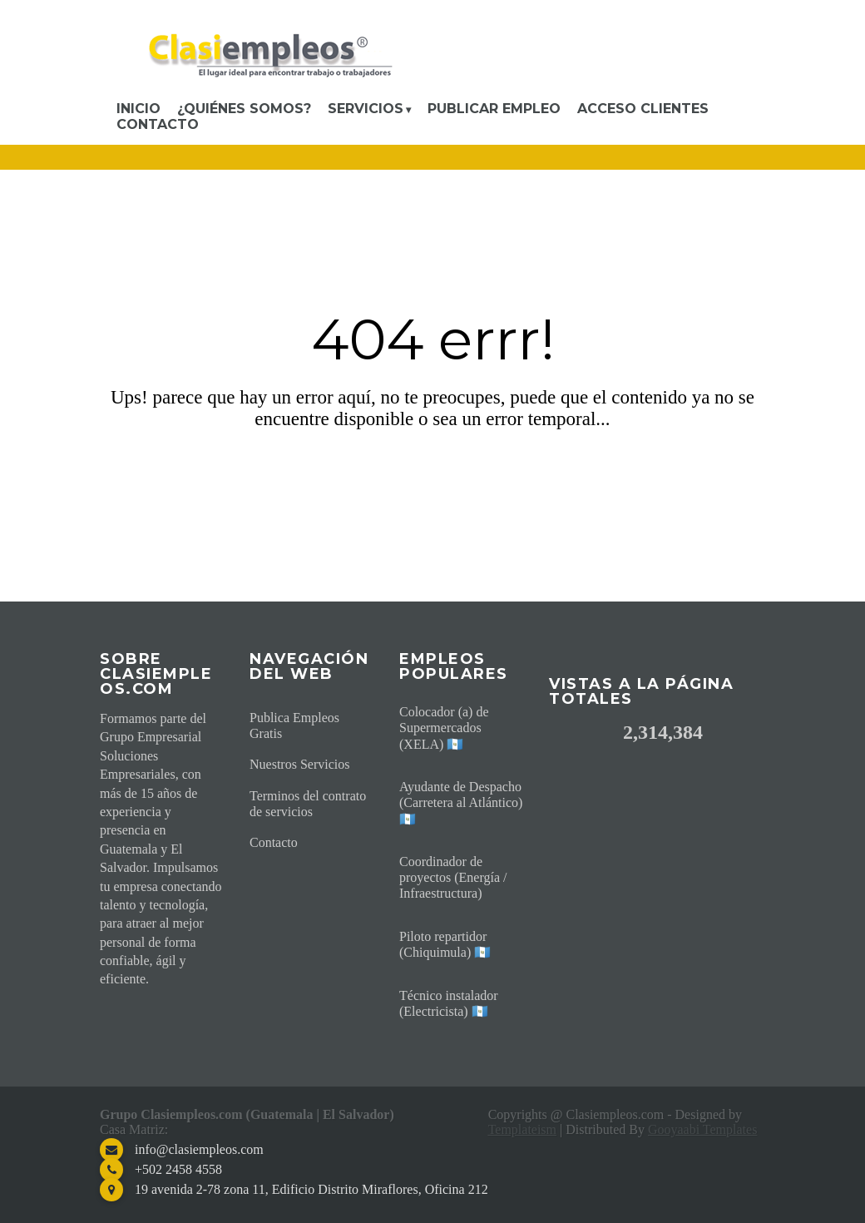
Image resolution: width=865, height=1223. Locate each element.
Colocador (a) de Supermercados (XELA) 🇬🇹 (444, 727)
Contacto (157, 124)
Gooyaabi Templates (702, 1129)
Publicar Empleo (494, 108)
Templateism (522, 1129)
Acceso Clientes (643, 108)
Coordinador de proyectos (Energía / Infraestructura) (453, 877)
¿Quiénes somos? (244, 108)
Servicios (365, 108)
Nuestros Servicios (299, 764)
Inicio (138, 108)
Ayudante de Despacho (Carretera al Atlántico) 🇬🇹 (460, 802)
